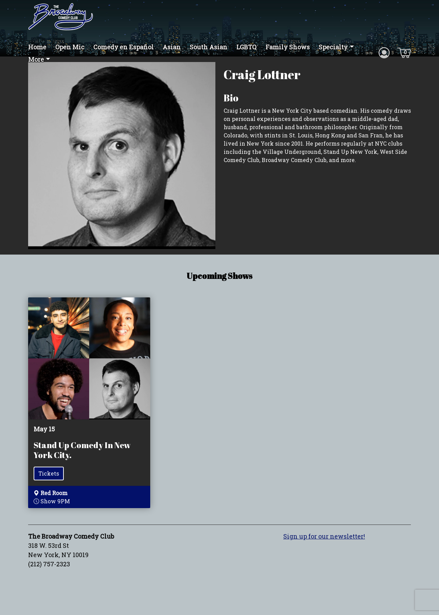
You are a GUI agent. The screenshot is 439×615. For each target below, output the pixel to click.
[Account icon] (384, 52)
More (36, 59)
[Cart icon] (404, 52)
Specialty (333, 47)
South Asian (208, 47)
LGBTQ (246, 47)
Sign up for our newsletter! (324, 536)
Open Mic (69, 47)
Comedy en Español (123, 47)
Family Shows (287, 47)
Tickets (48, 473)
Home (37, 47)
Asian (172, 47)
